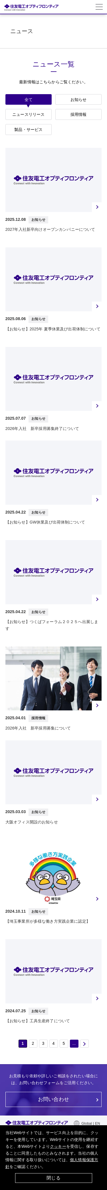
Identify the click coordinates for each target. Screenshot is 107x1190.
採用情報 (78, 114)
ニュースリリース (28, 114)
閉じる (53, 1177)
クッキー (58, 1146)
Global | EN (90, 1124)
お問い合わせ (53, 1099)
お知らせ (78, 99)
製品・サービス (28, 129)
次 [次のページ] (84, 1044)
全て (29, 99)
